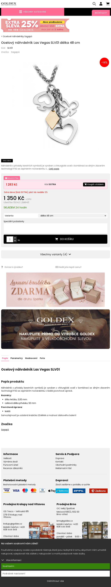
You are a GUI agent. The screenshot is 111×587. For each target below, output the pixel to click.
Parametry (16, 358)
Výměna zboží (10, 461)
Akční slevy (101, 12)
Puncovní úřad (10, 464)
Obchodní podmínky (66, 464)
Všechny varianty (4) (55, 254)
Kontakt (59, 461)
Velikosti (7, 458)
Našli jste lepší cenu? (68, 267)
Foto (42, 358)
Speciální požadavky (14, 221)
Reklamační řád (63, 468)
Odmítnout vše (55, 581)
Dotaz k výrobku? (12, 267)
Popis (5, 358)
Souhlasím (8, 566)
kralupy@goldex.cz (12, 523)
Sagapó (15, 52)
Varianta (9, 215)
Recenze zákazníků (13, 468)
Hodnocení (31, 358)
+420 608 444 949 (14, 528)
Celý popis (54, 168)
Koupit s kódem (94, 184)
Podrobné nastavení (14, 573)
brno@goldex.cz (65, 520)
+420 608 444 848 (67, 525)
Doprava (60, 458)
